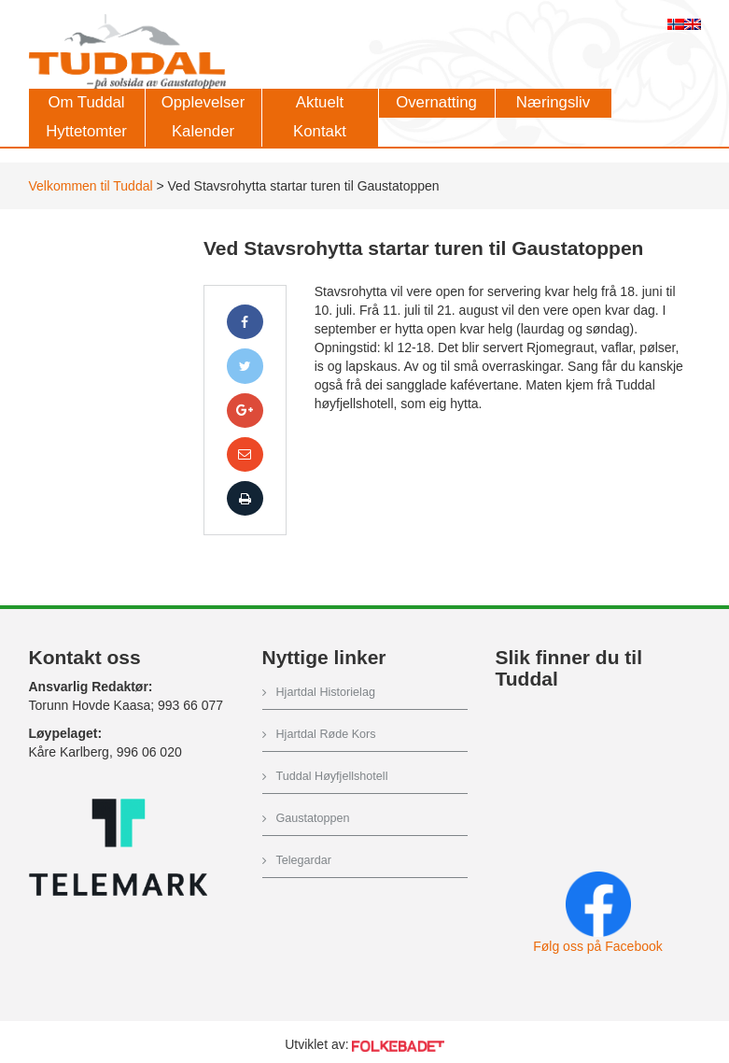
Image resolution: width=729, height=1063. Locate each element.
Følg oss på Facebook (598, 946)
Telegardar (304, 860)
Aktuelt (319, 102)
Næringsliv (553, 102)
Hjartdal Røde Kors (326, 734)
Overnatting (436, 102)
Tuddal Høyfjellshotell (332, 776)
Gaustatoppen (313, 818)
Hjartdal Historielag (325, 692)
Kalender (203, 131)
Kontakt (319, 131)
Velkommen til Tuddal (91, 185)
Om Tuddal (86, 102)
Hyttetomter (86, 131)
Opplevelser (203, 102)
